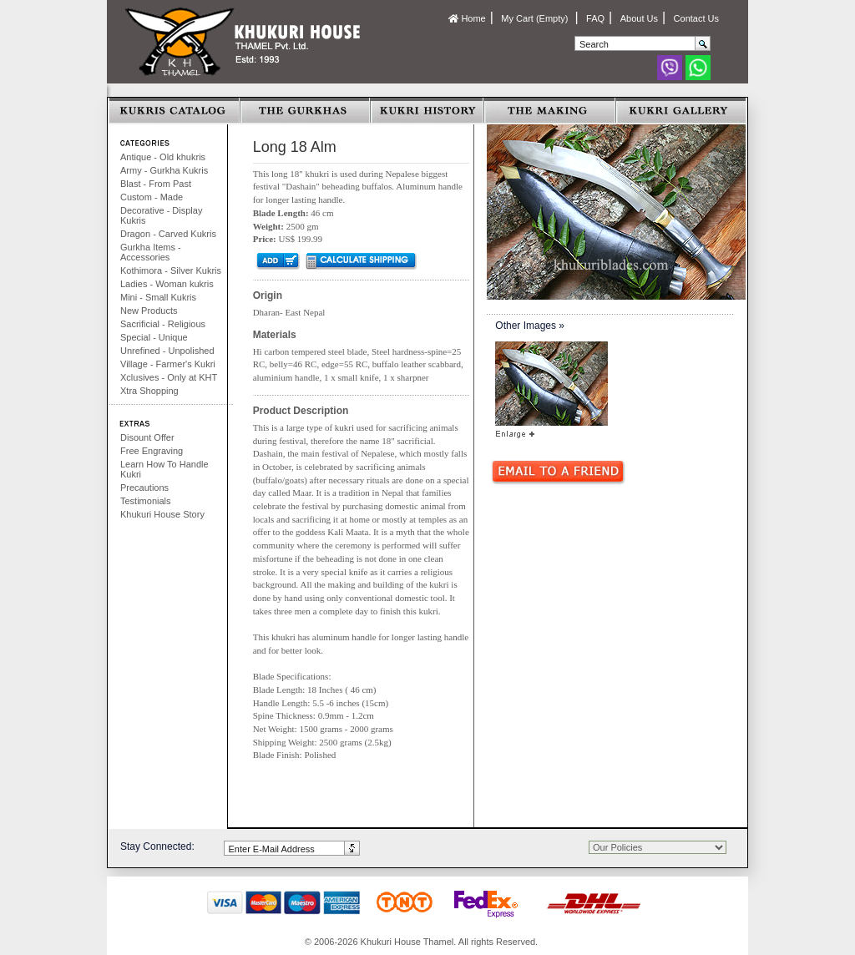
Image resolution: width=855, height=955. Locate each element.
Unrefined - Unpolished (167, 351)
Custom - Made (151, 197)
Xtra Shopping (149, 391)
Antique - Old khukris (162, 157)
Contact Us (696, 18)
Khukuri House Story (162, 514)
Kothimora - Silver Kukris (170, 270)
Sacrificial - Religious (162, 324)
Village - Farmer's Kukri (167, 364)
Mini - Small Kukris (158, 297)
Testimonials (145, 501)
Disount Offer (147, 437)
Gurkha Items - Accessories (150, 252)
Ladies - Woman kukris (167, 284)
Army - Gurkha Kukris (164, 170)
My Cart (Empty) (535, 18)
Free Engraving (151, 451)
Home (466, 18)
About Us (639, 18)
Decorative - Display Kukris (161, 215)
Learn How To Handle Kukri (164, 469)
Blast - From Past (155, 184)
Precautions (144, 488)
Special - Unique (154, 337)
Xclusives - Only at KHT (168, 377)
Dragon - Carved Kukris (168, 234)
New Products (148, 311)
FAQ (595, 18)
